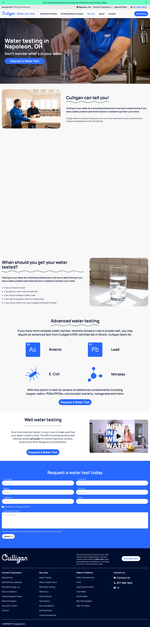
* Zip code (81, 472)
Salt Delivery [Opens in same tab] (44, 585)
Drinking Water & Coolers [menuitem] (72, 13)
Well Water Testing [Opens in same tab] (47, 571)
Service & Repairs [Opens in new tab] (9, 575)
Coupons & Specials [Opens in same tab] (47, 599)
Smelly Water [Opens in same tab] (82, 580)
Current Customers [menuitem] (102, 7)
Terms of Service (52, 515)
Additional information (11, 495)
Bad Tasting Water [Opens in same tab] (84, 585)
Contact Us (123, 561)
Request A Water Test (75, 386)
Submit (8, 520)
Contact (112, 13)
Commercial (25, 7)
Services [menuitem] (91, 13)
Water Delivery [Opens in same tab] (45, 580)
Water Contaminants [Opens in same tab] (85, 561)
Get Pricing (141, 13)
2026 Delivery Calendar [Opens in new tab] (12, 566)
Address (6, 472)
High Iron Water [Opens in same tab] (83, 589)
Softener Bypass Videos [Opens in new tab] (12, 580)
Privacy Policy (39, 515)
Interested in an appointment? (17, 490)
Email (79, 481)
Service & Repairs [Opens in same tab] (46, 589)
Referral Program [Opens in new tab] (9, 585)
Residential (7, 7)
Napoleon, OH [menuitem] (84, 7)
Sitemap (52, 622)
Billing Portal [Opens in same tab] (7, 561)
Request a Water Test (24, 61)
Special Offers (120, 7)
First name (7, 463)
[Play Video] (119, 420)
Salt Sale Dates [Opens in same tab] (45, 594)
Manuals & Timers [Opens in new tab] (9, 589)
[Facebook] (115, 571)
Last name (81, 463)
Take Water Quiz (131, 542)
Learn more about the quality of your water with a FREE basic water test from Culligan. (75, 2)
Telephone (7, 481)
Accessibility (63, 622)
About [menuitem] (102, 13)
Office (16, 7)
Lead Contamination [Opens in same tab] (85, 571)
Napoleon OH (19, 607)
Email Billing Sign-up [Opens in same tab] (10, 571)
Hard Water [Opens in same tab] (81, 575)
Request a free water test (75, 228)
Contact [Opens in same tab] (5, 594)
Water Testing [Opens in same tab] (45, 561)
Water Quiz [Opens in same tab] (44, 575)
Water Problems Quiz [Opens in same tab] (48, 566)
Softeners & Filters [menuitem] (48, 13)
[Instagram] (118, 571)
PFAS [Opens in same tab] (78, 566)
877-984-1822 (138, 7)
